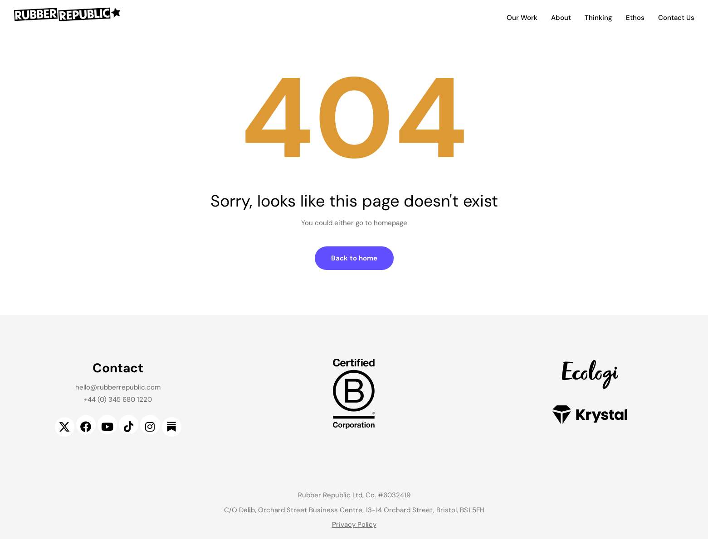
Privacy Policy (354, 524)
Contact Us (676, 17)
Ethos (635, 17)
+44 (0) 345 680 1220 (118, 399)
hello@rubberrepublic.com (118, 387)
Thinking (598, 17)
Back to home (354, 258)
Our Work (522, 17)
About (561, 17)
